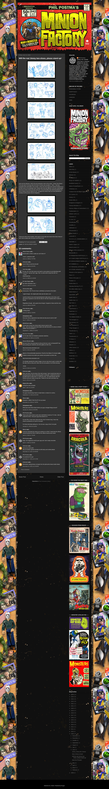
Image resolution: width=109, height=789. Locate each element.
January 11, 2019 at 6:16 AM (30, 426)
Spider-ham (72, 297)
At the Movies (72, 172)
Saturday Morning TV (74, 286)
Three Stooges (73, 328)
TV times (71, 339)
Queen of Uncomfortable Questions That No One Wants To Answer (40, 353)
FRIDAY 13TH (73, 214)
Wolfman (71, 353)
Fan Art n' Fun (26, 333)
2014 (72, 722)
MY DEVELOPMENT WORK (30, 244)
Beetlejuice (72, 177)
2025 (72, 696)
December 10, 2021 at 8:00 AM (30, 451)
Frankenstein (72, 211)
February (74, 770)
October (74, 740)
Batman (71, 175)
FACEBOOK (72, 94)
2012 (72, 726)
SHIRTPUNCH (73, 91)
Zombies (71, 361)
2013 (72, 724)
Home (41, 477)
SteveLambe (26, 288)
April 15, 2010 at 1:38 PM (29, 350)
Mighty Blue (26, 383)
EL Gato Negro (26, 281)
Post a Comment (25, 469)
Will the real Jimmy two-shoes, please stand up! (79, 757)
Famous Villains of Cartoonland (77, 208)
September (75, 742)
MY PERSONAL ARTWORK (76, 266)
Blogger (63, 785)
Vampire (71, 344)
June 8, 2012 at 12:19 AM (29, 380)
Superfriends (72, 308)
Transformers (72, 336)
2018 (72, 713)
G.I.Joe (71, 219)
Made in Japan (73, 244)
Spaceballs (72, 294)
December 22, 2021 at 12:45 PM (31, 466)
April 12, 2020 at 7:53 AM (29, 435)
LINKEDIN (72, 97)
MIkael (24, 429)
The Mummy (72, 322)
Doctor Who (72, 200)
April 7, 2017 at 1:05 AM (28, 387)
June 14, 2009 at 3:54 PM (29, 305)
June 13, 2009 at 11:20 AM (29, 278)
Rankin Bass (72, 283)
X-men (71, 358)
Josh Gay (25, 269)
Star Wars (71, 305)
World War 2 (72, 355)
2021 (72, 706)
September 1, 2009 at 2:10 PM (30, 330)
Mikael (24, 398)
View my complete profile (75, 81)
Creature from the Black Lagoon (77, 191)
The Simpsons (73, 325)
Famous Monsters (74, 205)
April (73, 765)
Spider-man (72, 300)
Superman (72, 311)
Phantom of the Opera (75, 272)
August (74, 745)
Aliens (70, 166)
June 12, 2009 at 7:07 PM (29, 258)
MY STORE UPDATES (75, 269)
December (75, 735)
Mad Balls (71, 241)
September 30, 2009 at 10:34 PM (31, 338)
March (74, 767)
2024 (72, 699)
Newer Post (22, 477)
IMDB (70, 100)
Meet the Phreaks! (77, 760)
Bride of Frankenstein (74, 186)
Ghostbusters (72, 222)
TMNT (70, 333)
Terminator (72, 314)
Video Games (72, 347)
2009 (72, 733)
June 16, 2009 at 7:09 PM (29, 312)
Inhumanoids (72, 230)
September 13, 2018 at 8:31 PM (30, 395)
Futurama (71, 216)
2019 (72, 710)
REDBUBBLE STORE (75, 89)
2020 (72, 708)
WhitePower (26, 323)
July (73, 747)
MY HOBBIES (73, 264)
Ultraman (71, 342)
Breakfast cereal (73, 183)
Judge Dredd (72, 233)
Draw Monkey (26, 308)
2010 (72, 731)
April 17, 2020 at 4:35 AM (29, 442)
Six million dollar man (74, 289)
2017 (72, 715)
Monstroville (72, 253)
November (75, 738)
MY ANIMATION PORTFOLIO (77, 255)
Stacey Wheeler (27, 341)
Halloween (72, 227)
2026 (72, 694)
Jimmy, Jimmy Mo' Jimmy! (79, 751)
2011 (72, 729)
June (73, 749)
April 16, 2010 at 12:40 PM (29, 368)
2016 (72, 717)
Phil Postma (26, 413)
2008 (72, 772)
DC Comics (72, 194)
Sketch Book (72, 292)
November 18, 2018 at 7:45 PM (30, 402)
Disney (71, 197)
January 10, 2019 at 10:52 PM (30, 409)
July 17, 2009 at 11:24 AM (29, 320)
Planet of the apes (74, 278)
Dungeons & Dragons (75, 202)
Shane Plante (26, 251)
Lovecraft (71, 236)
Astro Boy (71, 169)
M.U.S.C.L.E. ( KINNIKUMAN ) (77, 239)
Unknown (25, 262)
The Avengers (72, 319)
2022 (72, 703)
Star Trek (71, 303)
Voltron (71, 350)
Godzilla (71, 225)
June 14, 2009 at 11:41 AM (29, 285)
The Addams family (74, 317)
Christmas (72, 189)
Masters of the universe (75, 250)
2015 (72, 720)
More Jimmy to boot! (77, 754)
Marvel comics (73, 247)
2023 (72, 701)
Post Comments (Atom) (44, 481)
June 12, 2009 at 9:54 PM (29, 266)
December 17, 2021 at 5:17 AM (30, 459)
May (73, 763)
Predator (71, 280)
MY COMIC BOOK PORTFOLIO (77, 258)
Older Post (60, 477)
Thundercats (72, 330)
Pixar (70, 275)
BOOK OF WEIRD (74, 180)
